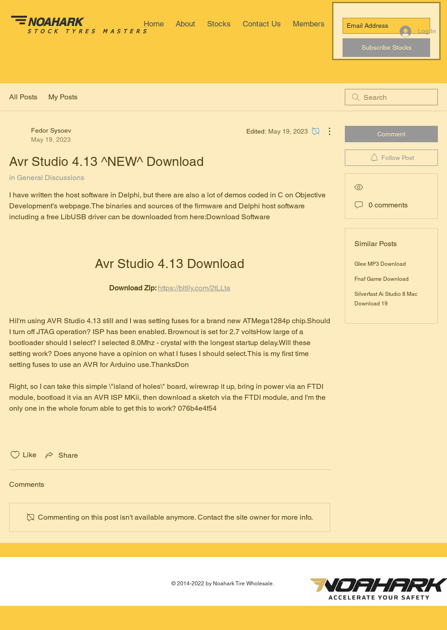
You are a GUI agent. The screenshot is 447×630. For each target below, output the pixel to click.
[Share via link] (61, 454)
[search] (391, 97)
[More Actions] (324, 131)
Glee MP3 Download (380, 264)
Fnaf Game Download (381, 279)
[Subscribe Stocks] (386, 47)
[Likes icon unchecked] (15, 454)
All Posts (23, 97)
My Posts (63, 97)
